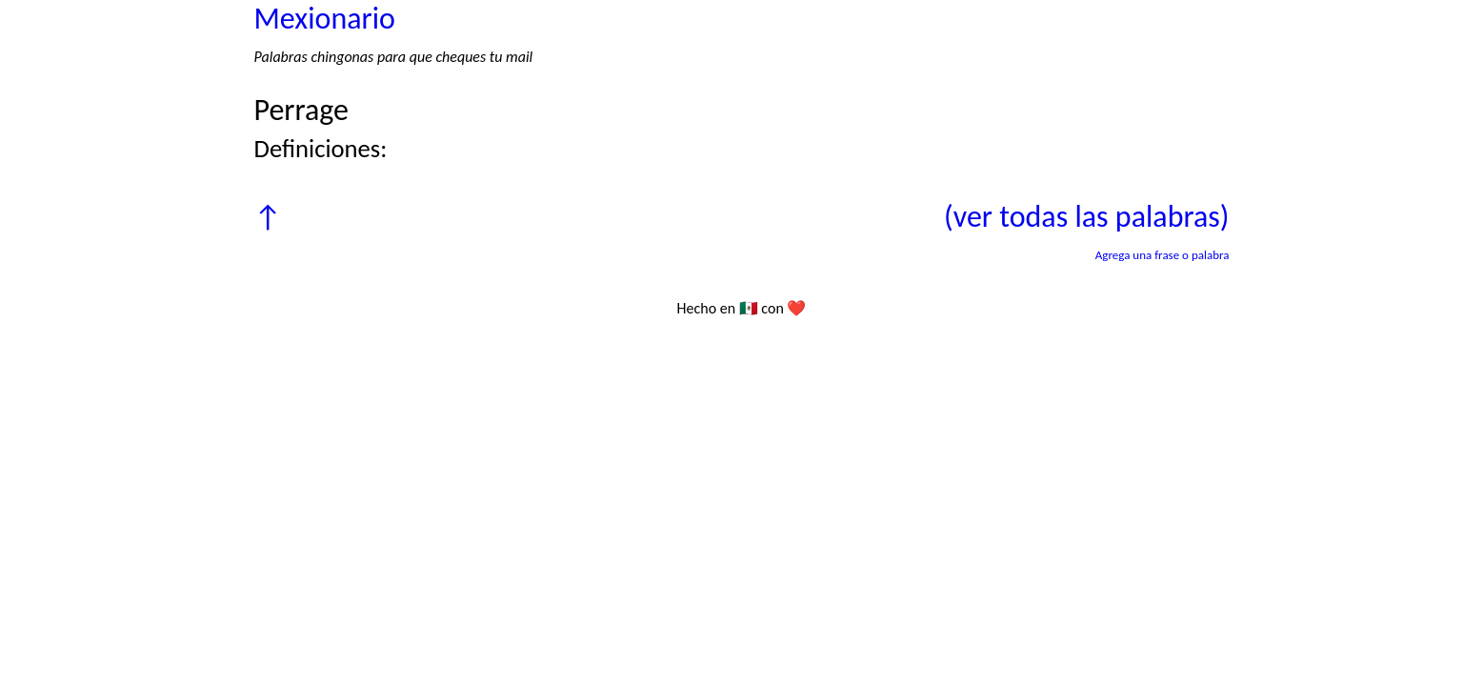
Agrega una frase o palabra (1162, 255)
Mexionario (324, 18)
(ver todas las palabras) (1086, 216)
